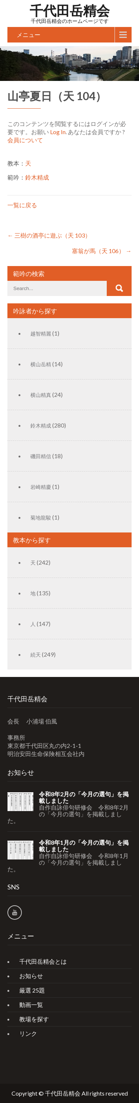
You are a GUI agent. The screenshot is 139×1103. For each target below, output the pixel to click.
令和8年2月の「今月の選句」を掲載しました (84, 797)
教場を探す (34, 1018)
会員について (25, 139)
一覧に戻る (22, 204)
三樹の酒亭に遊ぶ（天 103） (49, 235)
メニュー (28, 34)
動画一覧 (31, 1004)
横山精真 (40, 395)
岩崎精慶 (40, 487)
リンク (28, 1033)
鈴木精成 (37, 177)
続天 (35, 654)
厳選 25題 (32, 990)
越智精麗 (40, 333)
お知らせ (31, 975)
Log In (58, 131)
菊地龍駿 (40, 517)
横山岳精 (40, 364)
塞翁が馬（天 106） (102, 250)
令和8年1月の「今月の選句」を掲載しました (84, 845)
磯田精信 (40, 456)
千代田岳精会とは (43, 961)
